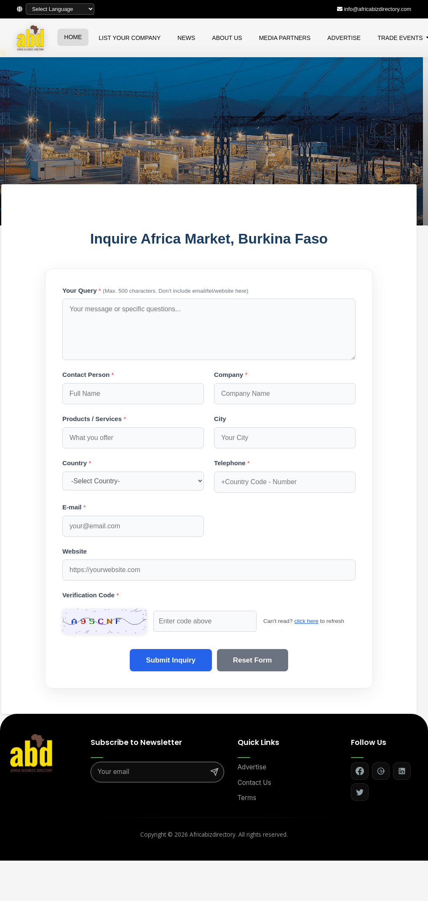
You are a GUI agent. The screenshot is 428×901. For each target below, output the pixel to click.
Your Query (155, 290)
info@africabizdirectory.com (377, 9)
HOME (73, 37)
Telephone (232, 462)
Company (230, 374)
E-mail (74, 507)
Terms (247, 798)
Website (74, 551)
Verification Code (90, 595)
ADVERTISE (344, 37)
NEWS (186, 37)
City (220, 418)
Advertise (252, 767)
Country (76, 462)
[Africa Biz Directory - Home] (31, 752)
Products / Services (94, 418)
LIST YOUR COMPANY (129, 37)
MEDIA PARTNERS (284, 37)
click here (279, 621)
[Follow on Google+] (381, 771)
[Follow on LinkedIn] (402, 771)
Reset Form (253, 660)
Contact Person (88, 374)
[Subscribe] (215, 772)
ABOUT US (227, 37)
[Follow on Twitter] (360, 792)
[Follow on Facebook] (360, 771)
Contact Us (254, 783)
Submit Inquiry (170, 660)
